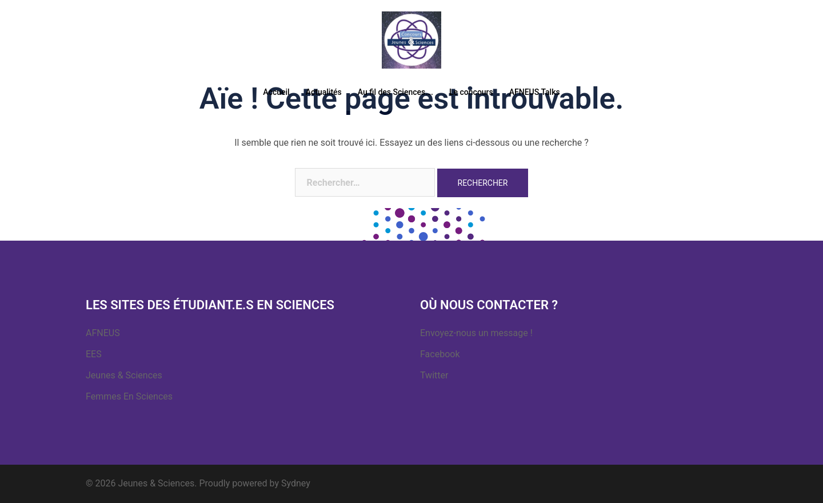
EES (94, 354)
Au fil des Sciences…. (395, 92)
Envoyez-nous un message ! (476, 333)
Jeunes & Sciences (124, 375)
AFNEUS (103, 333)
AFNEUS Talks (534, 92)
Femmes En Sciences (129, 396)
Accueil (276, 92)
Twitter (434, 375)
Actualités (324, 92)
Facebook (440, 354)
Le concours (471, 92)
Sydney (295, 483)
